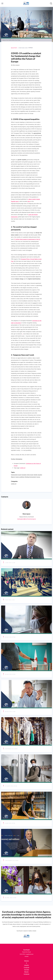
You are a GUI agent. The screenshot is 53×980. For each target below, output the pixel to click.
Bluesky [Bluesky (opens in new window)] (26, 972)
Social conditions (20, 477)
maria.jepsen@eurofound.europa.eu (26, 519)
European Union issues (27, 475)
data (29, 201)
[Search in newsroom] (51, 3)
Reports (13, 477)
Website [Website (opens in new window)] (26, 961)
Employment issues (16, 475)
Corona (38, 477)
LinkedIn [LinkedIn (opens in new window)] (26, 965)
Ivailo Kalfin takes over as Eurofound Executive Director (24, 566)
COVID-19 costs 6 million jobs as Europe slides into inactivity (26, 789)
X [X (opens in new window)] (26, 963)
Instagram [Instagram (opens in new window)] (26, 974)
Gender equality (38, 475)
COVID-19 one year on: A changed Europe (19, 752)
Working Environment (30, 477)
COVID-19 (22, 468)
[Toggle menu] (2, 3)
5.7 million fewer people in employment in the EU (27, 239)
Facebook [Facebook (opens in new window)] (26, 967)
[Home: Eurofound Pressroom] (26, 3)
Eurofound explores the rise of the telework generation (24, 715)
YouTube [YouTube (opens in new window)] (26, 969)
